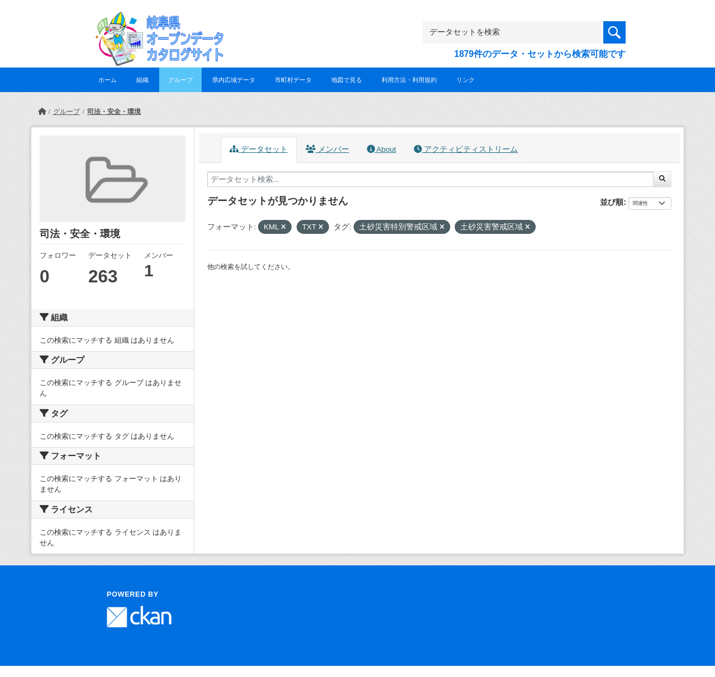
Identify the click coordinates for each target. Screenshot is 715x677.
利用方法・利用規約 (409, 79)
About (381, 149)
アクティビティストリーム (466, 149)
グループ (180, 79)
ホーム (107, 79)
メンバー (327, 149)
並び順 (611, 202)
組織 (142, 79)
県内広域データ (233, 79)
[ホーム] (42, 112)
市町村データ (293, 79)
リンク (465, 79)
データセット (259, 149)
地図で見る (346, 79)
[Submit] (662, 179)
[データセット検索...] (430, 179)
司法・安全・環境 (114, 112)
